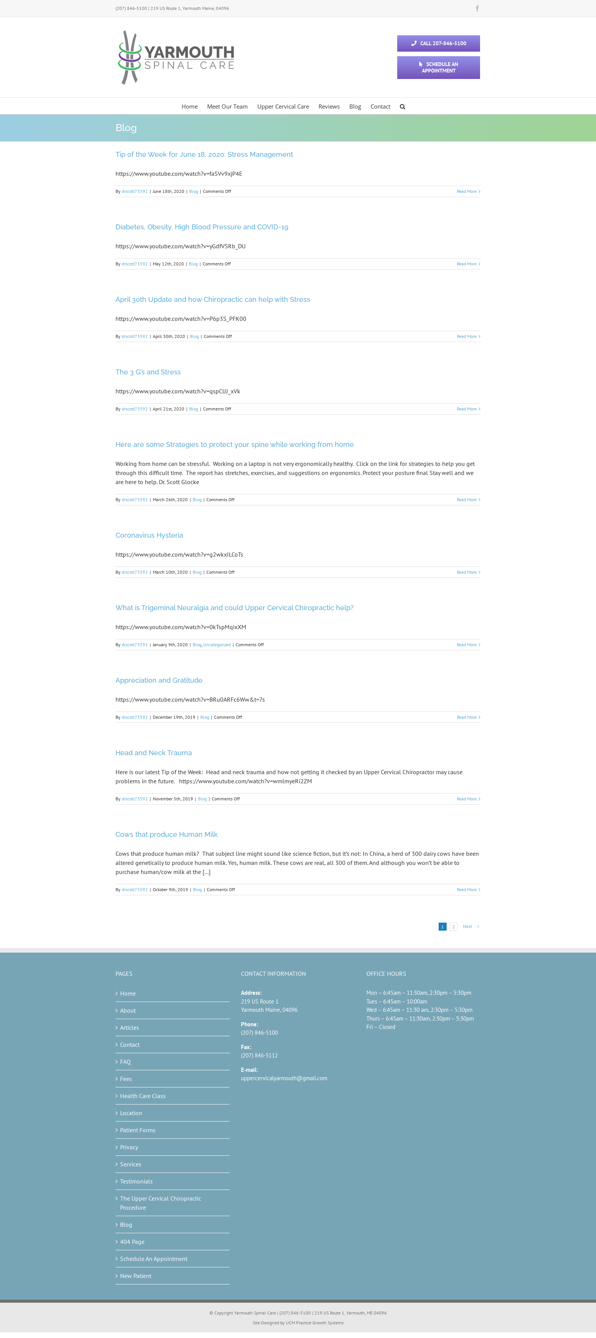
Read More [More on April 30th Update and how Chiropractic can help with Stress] (467, 336)
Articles (129, 1027)
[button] (402, 106)
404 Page (132, 1241)
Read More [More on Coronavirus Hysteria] (467, 572)
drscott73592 (135, 191)
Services (130, 1164)
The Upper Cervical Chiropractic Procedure (160, 1202)
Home (128, 993)
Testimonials (136, 1181)
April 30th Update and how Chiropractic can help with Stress (213, 299)
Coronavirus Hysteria (149, 535)
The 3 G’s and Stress (148, 372)
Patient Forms (137, 1130)
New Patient (135, 1276)
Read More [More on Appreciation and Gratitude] (467, 717)
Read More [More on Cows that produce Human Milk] (467, 889)
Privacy (129, 1147)
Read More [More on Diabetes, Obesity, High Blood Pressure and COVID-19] (467, 264)
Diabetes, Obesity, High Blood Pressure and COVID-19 (202, 227)
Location (131, 1113)
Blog (193, 191)
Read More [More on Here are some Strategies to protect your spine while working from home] (467, 499)
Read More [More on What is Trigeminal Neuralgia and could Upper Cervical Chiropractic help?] (467, 644)
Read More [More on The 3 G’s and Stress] (467, 409)
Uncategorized (217, 644)
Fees (126, 1078)
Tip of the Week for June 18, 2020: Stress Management (204, 154)
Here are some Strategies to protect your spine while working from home (235, 444)
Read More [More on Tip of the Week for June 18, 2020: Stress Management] (467, 191)
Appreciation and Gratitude (159, 680)
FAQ (125, 1061)
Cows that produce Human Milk (167, 834)
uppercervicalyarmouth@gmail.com (284, 1078)
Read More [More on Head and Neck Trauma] (467, 799)
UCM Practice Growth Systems (315, 1322)
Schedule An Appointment (153, 1258)
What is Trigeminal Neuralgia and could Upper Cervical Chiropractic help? (235, 608)
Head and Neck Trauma (154, 753)
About (128, 1010)
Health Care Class (143, 1096)
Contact (129, 1044)
